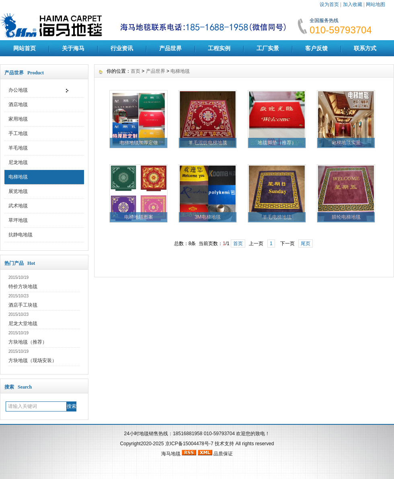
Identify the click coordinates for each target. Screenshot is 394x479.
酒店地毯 (18, 104)
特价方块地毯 (22, 286)
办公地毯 (18, 90)
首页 (135, 71)
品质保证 (223, 453)
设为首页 (329, 4)
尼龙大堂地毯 (22, 323)
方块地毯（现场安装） (32, 360)
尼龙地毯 (18, 162)
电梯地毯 (18, 177)
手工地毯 (18, 133)
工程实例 (219, 48)
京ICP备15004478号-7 (189, 443)
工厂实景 (268, 48)
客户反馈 (316, 48)
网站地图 (375, 4)
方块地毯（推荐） (27, 342)
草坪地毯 (18, 220)
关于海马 (73, 48)
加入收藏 (352, 4)
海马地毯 (171, 453)
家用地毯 (18, 119)
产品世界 (170, 48)
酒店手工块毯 (22, 305)
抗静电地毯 (20, 234)
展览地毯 (18, 191)
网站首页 (24, 48)
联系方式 (365, 48)
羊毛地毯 (18, 148)
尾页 (305, 243)
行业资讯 (122, 48)
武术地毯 (18, 206)
